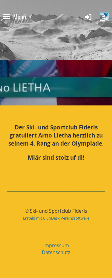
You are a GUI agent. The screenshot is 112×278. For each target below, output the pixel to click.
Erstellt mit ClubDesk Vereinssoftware (56, 218)
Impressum (56, 245)
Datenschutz (56, 252)
